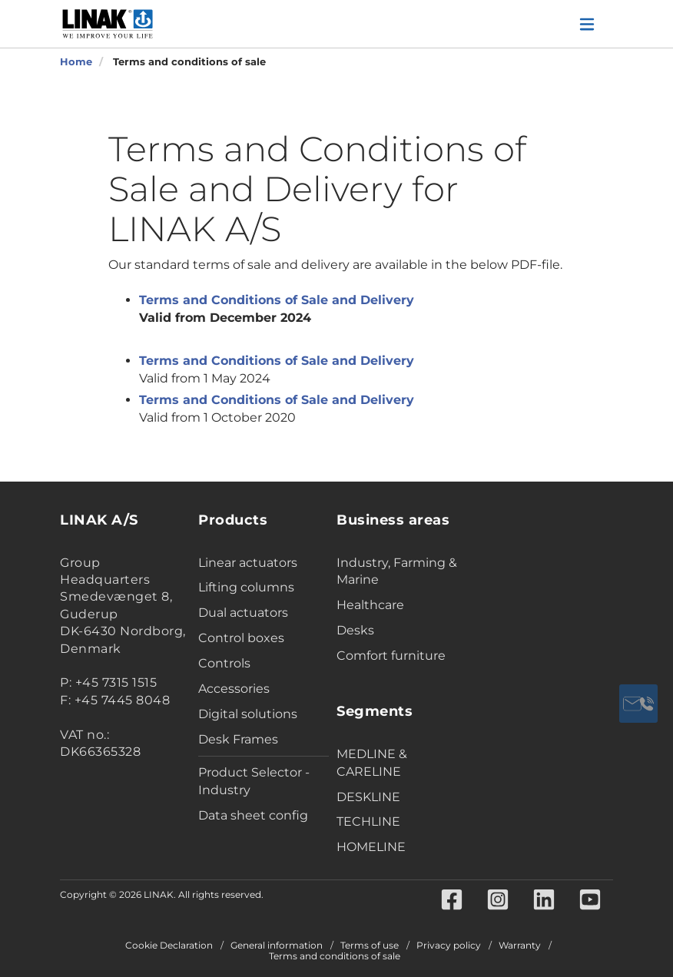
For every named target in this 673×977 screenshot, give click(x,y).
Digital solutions (247, 714)
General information (276, 945)
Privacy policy (448, 945)
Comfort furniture (391, 655)
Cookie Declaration (169, 945)
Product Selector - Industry (254, 781)
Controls (224, 663)
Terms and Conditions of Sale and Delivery (276, 300)
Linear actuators (247, 562)
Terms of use (369, 945)
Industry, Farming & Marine (396, 571)
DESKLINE (368, 797)
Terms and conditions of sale (334, 956)
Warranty (520, 945)
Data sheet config (253, 815)
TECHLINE (368, 821)
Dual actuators (243, 612)
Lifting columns (246, 587)
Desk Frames (238, 739)
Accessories (234, 688)
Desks (355, 630)
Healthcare (370, 605)
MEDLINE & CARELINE (371, 763)
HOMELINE (371, 847)
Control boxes (241, 638)
